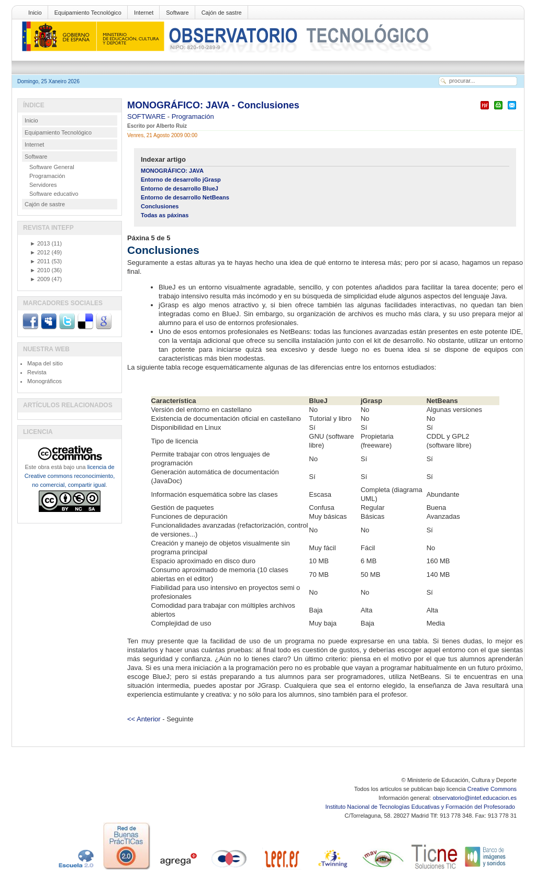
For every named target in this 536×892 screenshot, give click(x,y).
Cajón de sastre (222, 12)
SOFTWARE (147, 116)
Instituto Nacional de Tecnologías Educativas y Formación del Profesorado (421, 807)
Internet (143, 12)
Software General (51, 167)
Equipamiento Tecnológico (87, 12)
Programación (193, 116)
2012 (40, 252)
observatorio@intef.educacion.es (475, 798)
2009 (40, 279)
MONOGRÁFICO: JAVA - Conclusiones (213, 105)
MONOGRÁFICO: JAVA (172, 171)
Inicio (35, 12)
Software (177, 12)
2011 (40, 261)
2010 (40, 270)
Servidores (43, 185)
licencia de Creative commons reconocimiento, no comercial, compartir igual (70, 476)
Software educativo (54, 194)
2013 (40, 243)
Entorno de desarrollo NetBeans (185, 197)
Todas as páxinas (164, 215)
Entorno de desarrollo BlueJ (179, 188)
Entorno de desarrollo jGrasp (181, 179)
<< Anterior (144, 719)
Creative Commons (492, 789)
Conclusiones (159, 206)
